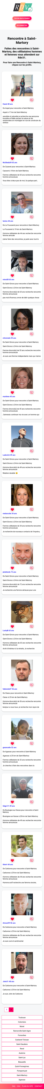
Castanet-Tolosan (22, 1040)
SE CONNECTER (22, 25)
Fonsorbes (22, 1035)
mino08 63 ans (8, 280)
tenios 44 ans (8, 221)
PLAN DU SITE (27, 1086)
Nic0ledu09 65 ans (10, 163)
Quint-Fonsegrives (22, 1066)
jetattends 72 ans (9, 572)
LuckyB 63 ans (8, 630)
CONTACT (38, 1086)
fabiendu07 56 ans (10, 689)
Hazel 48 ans (8, 104)
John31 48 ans (8, 981)
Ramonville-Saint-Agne (22, 1031)
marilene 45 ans (9, 396)
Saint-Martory (22, 1075)
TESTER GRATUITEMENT (22, 18)
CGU (18, 1086)
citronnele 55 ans (9, 338)
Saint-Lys (22, 1058)
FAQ (13, 1086)
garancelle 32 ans (9, 747)
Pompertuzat (22, 1071)
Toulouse (21, 1018)
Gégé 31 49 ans (9, 806)
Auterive (22, 1053)
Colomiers (22, 1022)
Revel (22, 1049)
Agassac (22, 1080)
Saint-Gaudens (22, 1044)
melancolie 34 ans (10, 513)
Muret (22, 1026)
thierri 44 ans (8, 864)
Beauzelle (22, 1062)
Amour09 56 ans (9, 923)
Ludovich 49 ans (9, 455)
